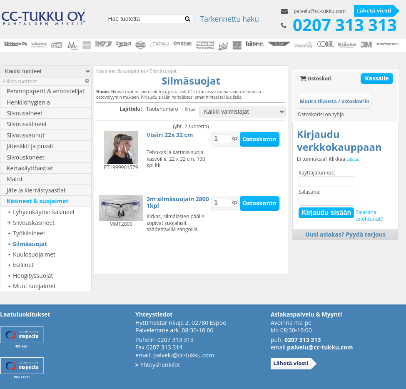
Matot (15, 179)
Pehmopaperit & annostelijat (46, 91)
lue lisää (234, 97)
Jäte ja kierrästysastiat (36, 190)
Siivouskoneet (26, 157)
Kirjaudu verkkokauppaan (339, 140)
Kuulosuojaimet (34, 254)
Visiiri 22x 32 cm (170, 135)
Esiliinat (23, 265)
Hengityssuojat (33, 275)
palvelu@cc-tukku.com (320, 11)
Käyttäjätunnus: (317, 172)
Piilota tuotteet (45, 81)
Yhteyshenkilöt (157, 365)
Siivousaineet (24, 113)
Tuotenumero (162, 109)
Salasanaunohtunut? (369, 215)
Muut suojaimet (34, 286)
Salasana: (310, 191)
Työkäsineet (29, 233)
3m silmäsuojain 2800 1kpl (178, 202)
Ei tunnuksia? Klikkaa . (328, 159)
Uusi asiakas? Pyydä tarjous (345, 234)
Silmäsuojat (30, 244)
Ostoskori (315, 78)
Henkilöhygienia (28, 102)
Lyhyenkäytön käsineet (44, 212)
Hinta (188, 109)
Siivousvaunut (26, 135)
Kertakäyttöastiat (30, 168)
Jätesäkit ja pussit (30, 146)
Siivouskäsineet (34, 222)
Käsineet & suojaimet (38, 201)
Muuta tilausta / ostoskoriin (334, 101)
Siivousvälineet (27, 124)
